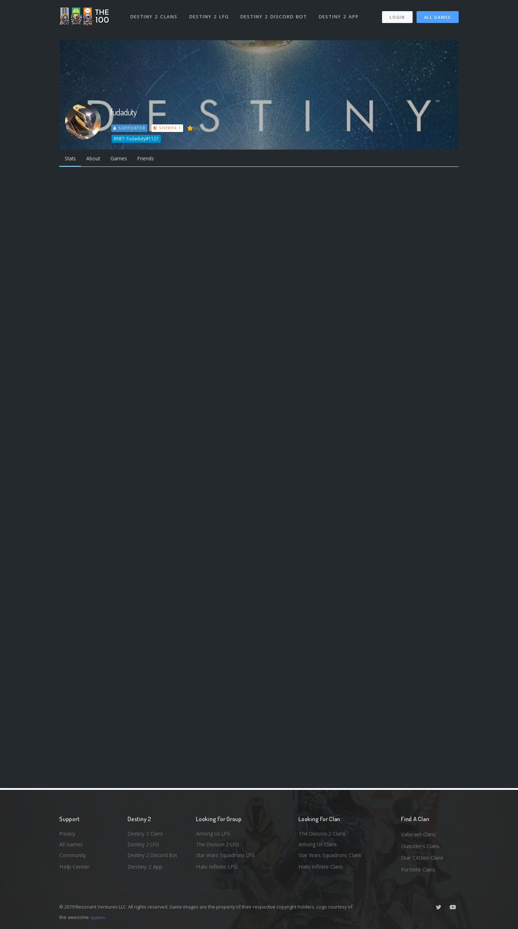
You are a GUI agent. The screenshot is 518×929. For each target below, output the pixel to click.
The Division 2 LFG (219, 846)
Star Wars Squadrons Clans (332, 857)
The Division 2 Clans (323, 834)
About (97, 159)
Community (73, 857)
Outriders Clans (420, 846)
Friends (154, 159)
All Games (437, 14)
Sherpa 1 (168, 128)
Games (124, 159)
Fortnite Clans (418, 869)
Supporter (130, 128)
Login (397, 14)
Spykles (98, 917)
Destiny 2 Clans (154, 13)
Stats (71, 159)
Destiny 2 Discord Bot (275, 13)
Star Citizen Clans (422, 857)
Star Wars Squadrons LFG (227, 857)
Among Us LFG (214, 834)
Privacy (68, 834)
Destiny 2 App (340, 13)
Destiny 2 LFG (210, 13)
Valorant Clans (418, 834)
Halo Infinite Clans (321, 869)
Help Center (74, 869)
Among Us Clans (318, 846)
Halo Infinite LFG (216, 869)
